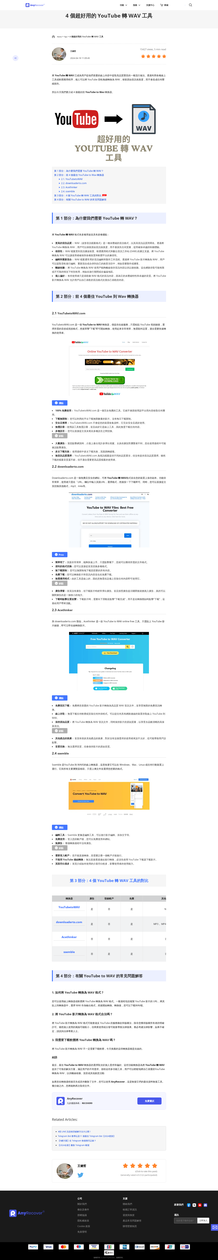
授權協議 (82, 1214)
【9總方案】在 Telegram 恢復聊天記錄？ (77, 1140)
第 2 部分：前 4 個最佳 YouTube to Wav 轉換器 (79, 175)
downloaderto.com (72, 466)
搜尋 (190, 5)
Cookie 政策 (83, 1225)
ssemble (64, 753)
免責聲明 (82, 1231)
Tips (67, 36)
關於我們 (82, 1203)
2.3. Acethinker (69, 187)
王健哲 (74, 51)
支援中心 (150, 5)
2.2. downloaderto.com (74, 183)
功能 (123, 5)
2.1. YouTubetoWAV (72, 179)
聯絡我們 (127, 1203)
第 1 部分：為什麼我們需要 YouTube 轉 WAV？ (79, 170)
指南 (136, 5)
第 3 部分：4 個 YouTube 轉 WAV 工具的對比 (80, 195)
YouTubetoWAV (69, 907)
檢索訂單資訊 (130, 1209)
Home (60, 36)
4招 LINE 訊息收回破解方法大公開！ (74, 1131)
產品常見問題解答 (132, 1220)
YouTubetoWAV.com (73, 313)
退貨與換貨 (128, 1214)
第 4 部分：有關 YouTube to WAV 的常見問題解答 (80, 199)
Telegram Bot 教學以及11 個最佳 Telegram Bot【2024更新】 (86, 1135)
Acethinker (66, 610)
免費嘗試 (149, 1100)
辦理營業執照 (130, 1225)
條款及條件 (83, 1209)
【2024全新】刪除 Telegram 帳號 (73, 1144)
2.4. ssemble (68, 191)
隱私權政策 (83, 1220)
